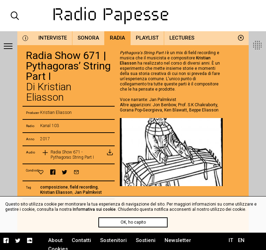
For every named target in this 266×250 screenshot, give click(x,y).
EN (241, 240)
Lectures (181, 38)
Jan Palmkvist (88, 192)
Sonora (88, 38)
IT (231, 240)
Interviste (52, 38)
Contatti (81, 240)
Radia (117, 38)
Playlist (147, 38)
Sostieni (146, 240)
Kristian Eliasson (56, 192)
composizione (54, 187)
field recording (84, 187)
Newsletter (178, 240)
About (55, 240)
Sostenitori (113, 240)
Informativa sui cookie (94, 209)
